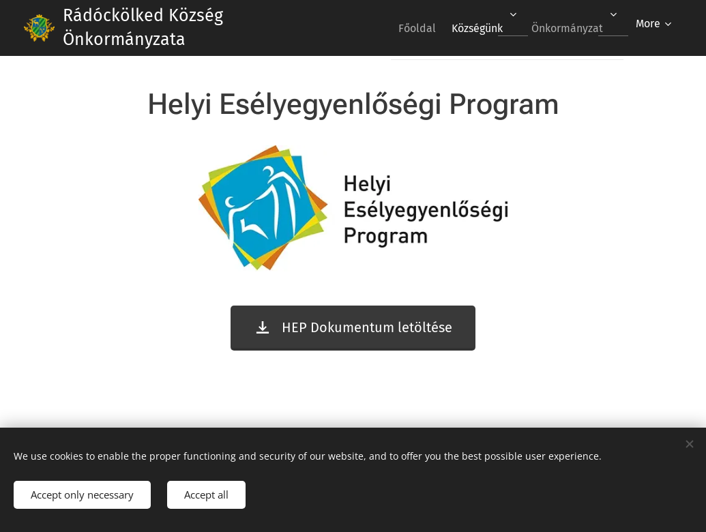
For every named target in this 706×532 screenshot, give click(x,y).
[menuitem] (401, 28)
